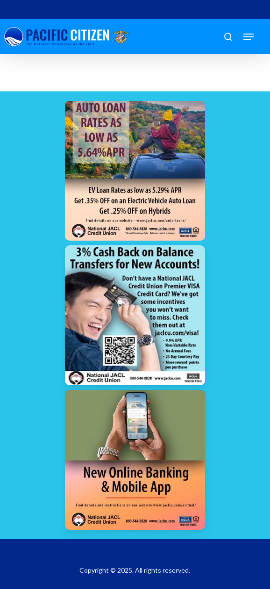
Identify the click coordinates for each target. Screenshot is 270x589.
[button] (248, 37)
